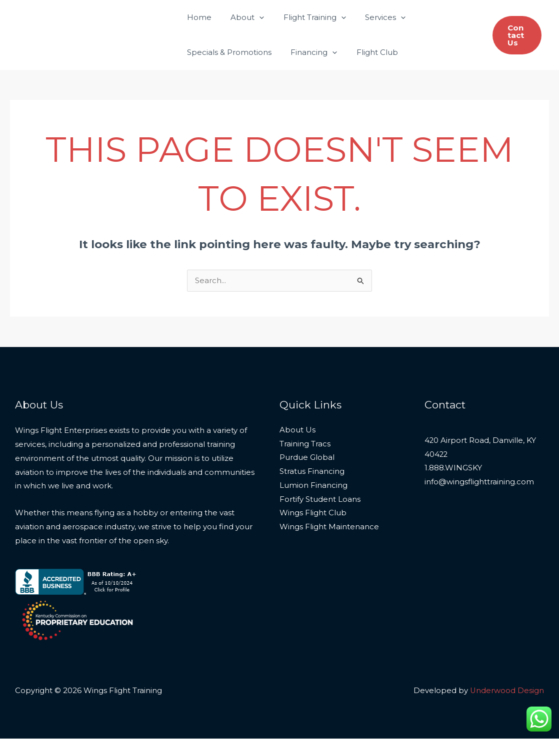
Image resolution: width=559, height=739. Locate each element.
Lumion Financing (314, 486)
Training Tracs (305, 444)
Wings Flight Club (313, 514)
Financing (307, 52)
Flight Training (304, 17)
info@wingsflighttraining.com (479, 483)
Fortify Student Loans (320, 500)
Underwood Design (507, 691)
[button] (516, 35)
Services (370, 17)
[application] (253, 17)
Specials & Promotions (227, 52)
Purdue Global (307, 458)
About (241, 17)
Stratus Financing (312, 472)
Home (197, 17)
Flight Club (367, 52)
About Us (298, 430)
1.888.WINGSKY (453, 469)
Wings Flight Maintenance (329, 528)
